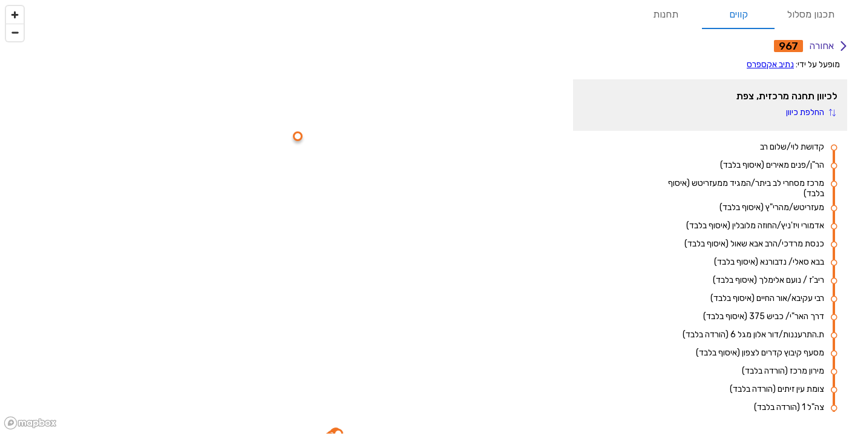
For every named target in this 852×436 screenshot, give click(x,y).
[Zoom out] (15, 32)
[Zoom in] (15, 15)
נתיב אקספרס (770, 64)
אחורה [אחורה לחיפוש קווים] (827, 46)
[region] (284, 217)
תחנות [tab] (665, 14)
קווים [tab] (738, 14)
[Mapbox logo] (30, 423)
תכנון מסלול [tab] (811, 14)
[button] (810, 112)
